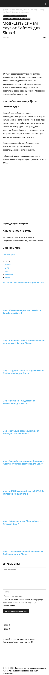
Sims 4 (7, 625)
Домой (5, 10)
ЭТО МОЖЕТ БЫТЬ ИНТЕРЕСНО (16, 283)
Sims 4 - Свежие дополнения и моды (24, 10)
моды (7, 277)
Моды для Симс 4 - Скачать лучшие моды (24, 11)
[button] (4, 3)
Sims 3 (7, 629)
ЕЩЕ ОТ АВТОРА (37, 283)
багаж (8, 265)
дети (7, 268)
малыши (9, 274)
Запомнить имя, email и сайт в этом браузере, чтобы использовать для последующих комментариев (23, 602)
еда (6, 271)
